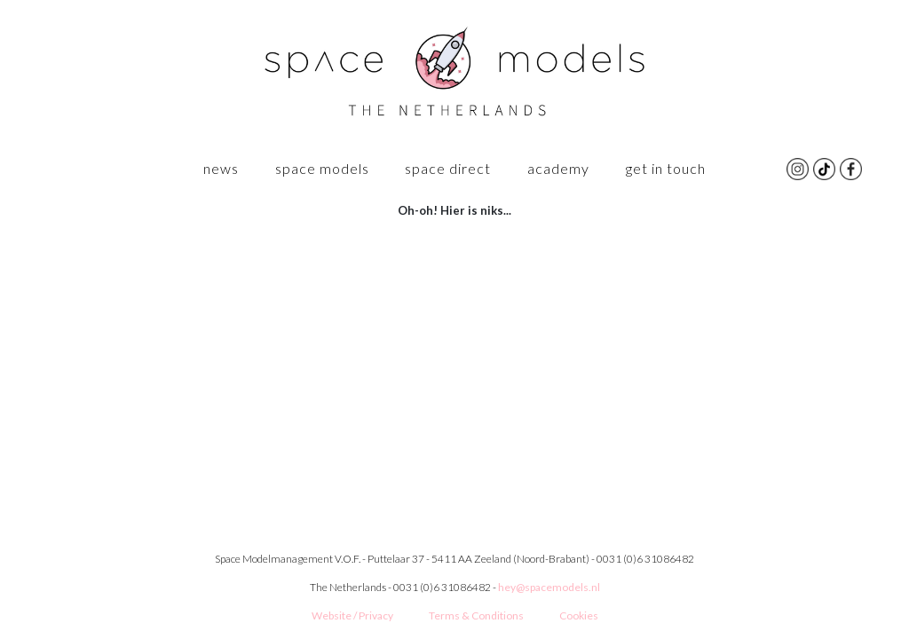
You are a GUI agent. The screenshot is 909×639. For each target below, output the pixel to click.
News (221, 168)
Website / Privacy (352, 615)
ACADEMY (558, 168)
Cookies (578, 615)
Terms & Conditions (476, 615)
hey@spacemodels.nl (549, 587)
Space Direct (448, 168)
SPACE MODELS (322, 168)
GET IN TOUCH (666, 168)
